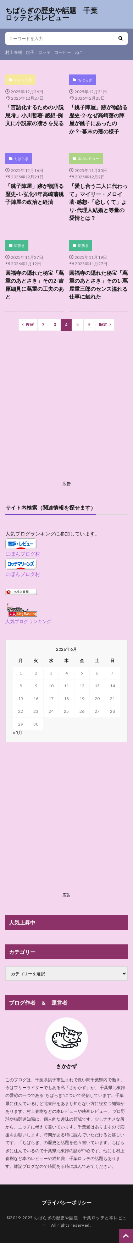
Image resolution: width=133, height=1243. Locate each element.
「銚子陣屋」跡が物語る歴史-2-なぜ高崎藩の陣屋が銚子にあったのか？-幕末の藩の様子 (98, 119)
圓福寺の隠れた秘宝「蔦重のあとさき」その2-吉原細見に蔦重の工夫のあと (34, 285)
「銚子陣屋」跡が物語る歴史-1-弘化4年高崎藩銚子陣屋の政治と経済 (34, 194)
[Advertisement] (66, 411)
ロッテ (44, 52)
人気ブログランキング (28, 621)
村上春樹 (13, 52)
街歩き (19, 245)
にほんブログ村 (22, 554)
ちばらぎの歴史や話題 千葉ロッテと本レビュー (51, 14)
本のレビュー (88, 158)
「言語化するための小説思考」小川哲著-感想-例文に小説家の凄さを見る (34, 115)
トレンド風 (23, 80)
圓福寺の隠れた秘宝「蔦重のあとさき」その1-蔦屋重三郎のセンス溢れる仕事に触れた (98, 285)
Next (103, 324)
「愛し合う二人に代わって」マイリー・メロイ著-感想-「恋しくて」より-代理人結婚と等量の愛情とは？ (98, 202)
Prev (30, 324)
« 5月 (17, 732)
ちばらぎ (85, 80)
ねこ (79, 52)
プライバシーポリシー (67, 1202)
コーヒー (62, 52)
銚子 (30, 52)
